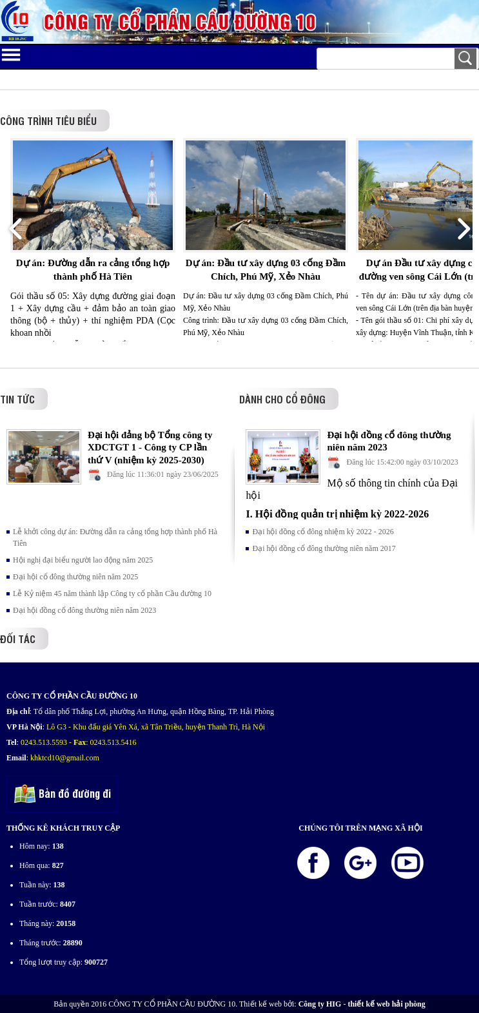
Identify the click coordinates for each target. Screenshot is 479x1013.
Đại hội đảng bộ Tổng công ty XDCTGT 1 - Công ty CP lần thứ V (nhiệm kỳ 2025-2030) (150, 447)
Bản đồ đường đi (62, 794)
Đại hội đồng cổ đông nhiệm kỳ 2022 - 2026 (322, 531)
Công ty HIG (320, 1003)
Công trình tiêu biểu (48, 120)
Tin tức (17, 399)
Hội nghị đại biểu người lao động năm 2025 (83, 559)
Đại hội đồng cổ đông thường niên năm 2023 (84, 610)
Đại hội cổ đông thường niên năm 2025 (75, 576)
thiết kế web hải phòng (386, 1003)
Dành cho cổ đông (282, 399)
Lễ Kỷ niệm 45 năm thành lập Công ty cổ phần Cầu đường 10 (112, 593)
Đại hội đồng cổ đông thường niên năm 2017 (323, 548)
